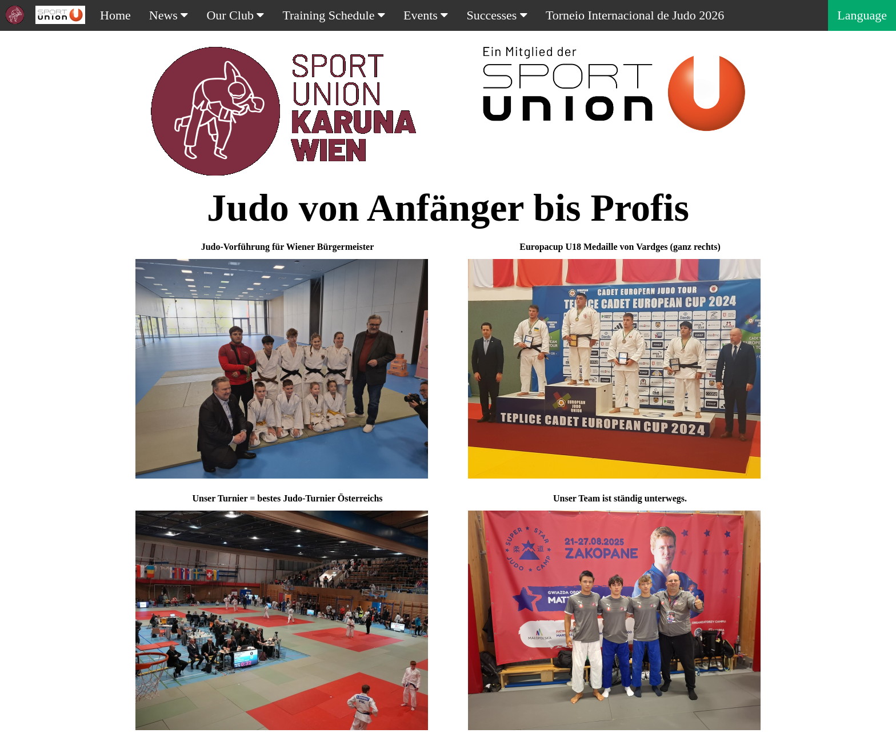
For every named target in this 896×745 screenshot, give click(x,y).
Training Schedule (333, 15)
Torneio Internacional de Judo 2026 (635, 15)
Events (425, 15)
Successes (496, 15)
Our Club (235, 15)
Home (115, 15)
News (169, 15)
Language (862, 15)
